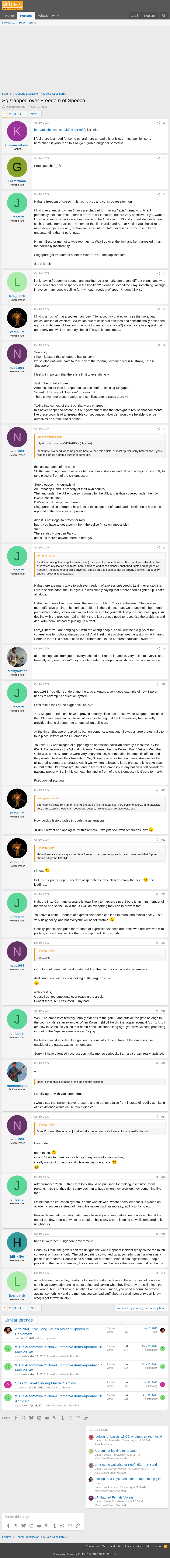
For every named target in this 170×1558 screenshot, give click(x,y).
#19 (163, 1233)
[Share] (158, 122)
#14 (163, 943)
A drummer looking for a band (116, 1450)
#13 (163, 894)
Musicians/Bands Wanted (110, 1472)
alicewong (20, 1387)
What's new (46, 15)
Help (147, 1546)
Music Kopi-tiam (46, 1338)
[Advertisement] (85, 57)
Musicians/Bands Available (111, 1458)
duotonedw (21, 1356)
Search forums (27, 22)
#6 (164, 345)
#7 (164, 428)
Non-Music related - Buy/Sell (63, 1356)
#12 (163, 839)
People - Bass (103, 1444)
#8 (164, 547)
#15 (163, 1010)
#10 (163, 684)
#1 (164, 122)
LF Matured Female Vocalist (115, 1497)
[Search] (164, 15)
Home (9, 15)
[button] (58, 15)
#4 (164, 273)
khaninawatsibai (15, 106)
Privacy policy (133, 1546)
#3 (164, 194)
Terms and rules (112, 1546)
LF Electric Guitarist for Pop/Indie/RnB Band (126, 1464)
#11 (163, 790)
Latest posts (98, 1430)
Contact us (92, 1546)
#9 (164, 648)
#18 (163, 1177)
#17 (163, 1116)
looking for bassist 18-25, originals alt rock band (128, 1436)
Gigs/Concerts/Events (58, 1387)
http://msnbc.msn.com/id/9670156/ (58, 129)
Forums (26, 15)
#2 (164, 158)
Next (34, 114)
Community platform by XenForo (85, 1554)
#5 (164, 309)
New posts (8, 22)
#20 (163, 1273)
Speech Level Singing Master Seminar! (46, 1383)
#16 (163, 1063)
